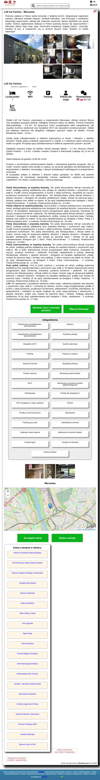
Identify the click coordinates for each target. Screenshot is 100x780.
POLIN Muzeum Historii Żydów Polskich (27, 563)
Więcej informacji (79, 309)
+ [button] (8, 491)
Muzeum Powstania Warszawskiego (27, 553)
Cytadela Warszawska (27, 583)
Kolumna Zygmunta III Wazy (27, 704)
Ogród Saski (27, 633)
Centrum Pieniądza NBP (27, 724)
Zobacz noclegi (67, 538)
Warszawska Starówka (27, 694)
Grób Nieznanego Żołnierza (27, 664)
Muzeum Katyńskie (27, 593)
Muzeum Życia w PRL (27, 744)
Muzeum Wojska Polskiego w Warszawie (27, 573)
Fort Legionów (27, 623)
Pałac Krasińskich (27, 603)
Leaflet (79, 529)
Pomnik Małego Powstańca (27, 654)
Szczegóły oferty (33, 538)
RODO (44, 777)
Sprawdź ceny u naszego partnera (46, 309)
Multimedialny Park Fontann (27, 674)
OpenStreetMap (89, 529)
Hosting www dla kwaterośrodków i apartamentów (17, 759)
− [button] (8, 496)
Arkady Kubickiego (27, 734)
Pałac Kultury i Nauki (27, 613)
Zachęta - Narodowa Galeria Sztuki (27, 684)
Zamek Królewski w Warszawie (27, 714)
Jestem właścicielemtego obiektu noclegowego (65, 751)
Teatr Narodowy (27, 644)
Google (41, 772)
